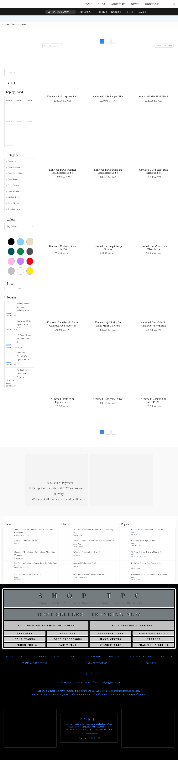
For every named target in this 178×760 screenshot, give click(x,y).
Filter (19, 288)
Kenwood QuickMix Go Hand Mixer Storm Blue (153, 324)
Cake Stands (12, 179)
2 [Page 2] (107, 41)
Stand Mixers (12, 203)
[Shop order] (52, 46)
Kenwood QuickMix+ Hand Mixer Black (153, 248)
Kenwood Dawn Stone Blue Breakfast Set (153, 171)
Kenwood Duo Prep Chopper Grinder (108, 248)
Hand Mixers (12, 191)
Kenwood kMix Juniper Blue (108, 96)
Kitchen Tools (12, 197)
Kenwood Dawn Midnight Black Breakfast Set (108, 171)
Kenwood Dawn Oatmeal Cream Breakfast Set (62, 171)
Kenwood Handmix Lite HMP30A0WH (153, 400)
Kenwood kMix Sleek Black (153, 96)
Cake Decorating (14, 173)
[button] (173, 4)
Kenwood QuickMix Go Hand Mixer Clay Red (108, 324)
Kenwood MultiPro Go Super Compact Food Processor (62, 324)
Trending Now (13, 209)
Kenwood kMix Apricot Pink (62, 96)
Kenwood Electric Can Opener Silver (62, 400)
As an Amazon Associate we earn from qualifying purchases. (88, 682)
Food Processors (14, 185)
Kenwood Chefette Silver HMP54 (62, 248)
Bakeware (11, 161)
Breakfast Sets (13, 167)
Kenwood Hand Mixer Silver (108, 398)
